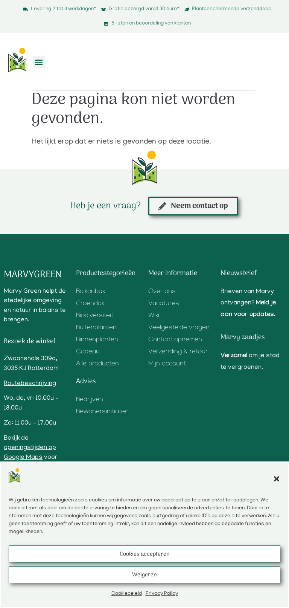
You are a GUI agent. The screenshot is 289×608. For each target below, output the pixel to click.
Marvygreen (33, 275)
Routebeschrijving (30, 383)
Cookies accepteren (145, 554)
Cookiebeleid (126, 594)
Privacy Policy (162, 594)
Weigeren (144, 574)
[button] (276, 479)
